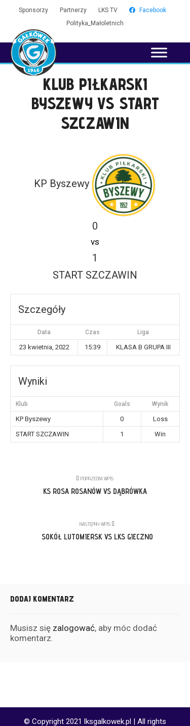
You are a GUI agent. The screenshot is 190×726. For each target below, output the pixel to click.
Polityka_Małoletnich (95, 23)
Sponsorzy (33, 10)
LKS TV (108, 10)
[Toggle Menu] (159, 52)
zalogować (74, 628)
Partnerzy (73, 10)
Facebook (147, 10)
